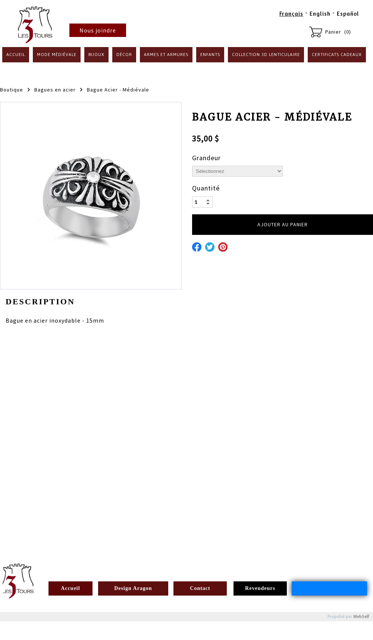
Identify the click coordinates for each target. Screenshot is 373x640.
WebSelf (361, 616)
